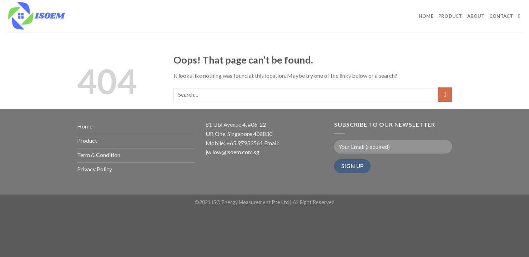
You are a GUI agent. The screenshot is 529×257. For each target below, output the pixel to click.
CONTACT (501, 16)
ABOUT (475, 16)
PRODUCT (450, 16)
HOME (426, 16)
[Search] (521, 16)
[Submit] (445, 94)
